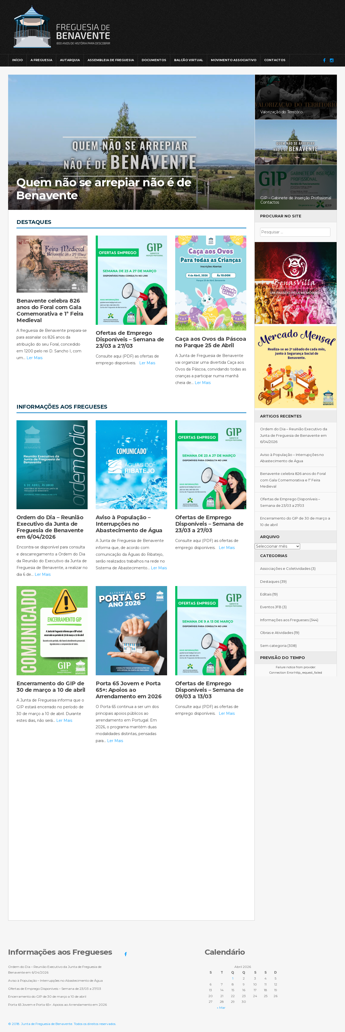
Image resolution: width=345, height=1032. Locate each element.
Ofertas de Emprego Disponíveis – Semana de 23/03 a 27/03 (54, 989)
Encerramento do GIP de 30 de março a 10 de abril (47, 996)
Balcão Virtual (188, 60)
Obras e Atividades (276, 632)
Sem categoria (273, 645)
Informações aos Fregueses (284, 620)
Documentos (154, 60)
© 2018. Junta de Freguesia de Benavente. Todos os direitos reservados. (62, 1024)
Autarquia (70, 60)
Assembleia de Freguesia (111, 60)
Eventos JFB (270, 607)
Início (17, 60)
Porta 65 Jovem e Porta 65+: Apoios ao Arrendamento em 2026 (57, 1005)
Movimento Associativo (233, 60)
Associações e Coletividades (285, 568)
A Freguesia (41, 60)
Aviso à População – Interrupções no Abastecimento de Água (55, 980)
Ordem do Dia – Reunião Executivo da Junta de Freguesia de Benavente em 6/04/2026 (293, 435)
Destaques (269, 581)
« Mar (221, 1007)
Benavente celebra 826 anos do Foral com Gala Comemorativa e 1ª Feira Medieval (293, 479)
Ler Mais (34, 357)
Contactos (275, 60)
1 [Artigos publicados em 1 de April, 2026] (232, 978)
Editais (265, 594)
